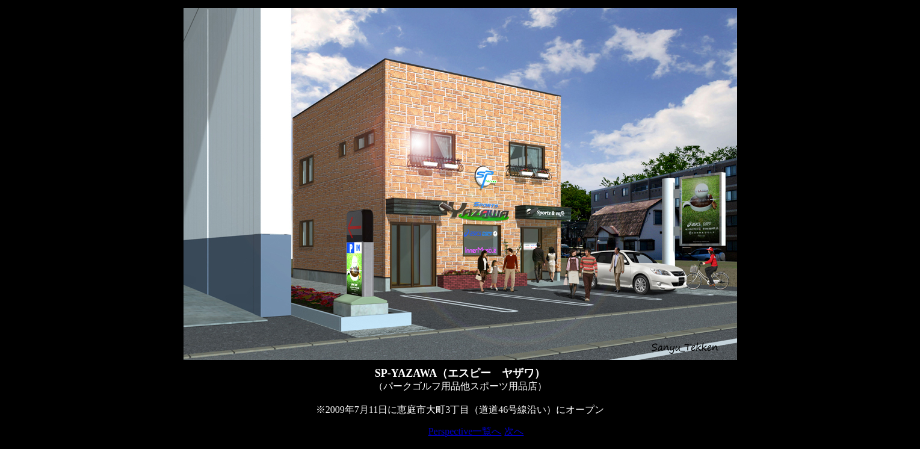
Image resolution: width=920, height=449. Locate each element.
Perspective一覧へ (465, 431)
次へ (513, 431)
